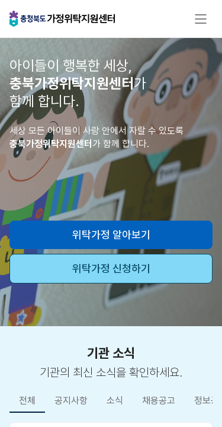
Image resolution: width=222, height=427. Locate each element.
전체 (27, 400)
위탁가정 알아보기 (111, 234)
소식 (115, 400)
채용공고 (158, 400)
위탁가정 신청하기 (111, 268)
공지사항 (71, 400)
